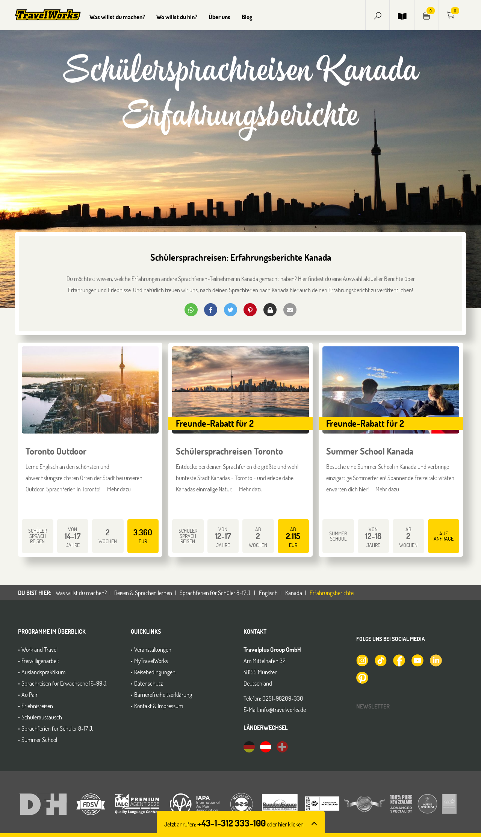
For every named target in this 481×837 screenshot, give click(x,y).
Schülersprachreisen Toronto (229, 451)
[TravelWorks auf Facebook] (398, 659)
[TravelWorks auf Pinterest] (362, 677)
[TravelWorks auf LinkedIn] (435, 659)
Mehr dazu (119, 489)
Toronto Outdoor (56, 451)
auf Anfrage (444, 536)
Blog (247, 17)
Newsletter (373, 706)
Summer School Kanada (369, 451)
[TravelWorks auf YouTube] (417, 659)
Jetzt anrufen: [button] (234, 824)
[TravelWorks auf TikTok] (380, 659)
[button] (377, 15)
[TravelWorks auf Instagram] (362, 659)
